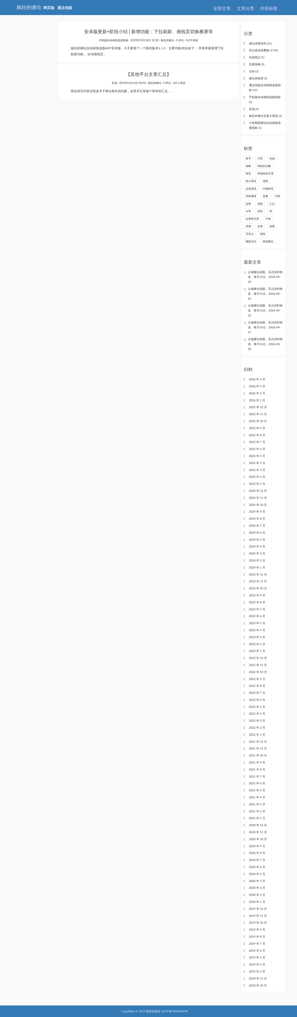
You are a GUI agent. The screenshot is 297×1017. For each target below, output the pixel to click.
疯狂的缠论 (167, 40)
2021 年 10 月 (258, 755)
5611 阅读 (179, 83)
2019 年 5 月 (257, 957)
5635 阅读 (192, 40)
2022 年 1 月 (257, 734)
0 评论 (180, 40)
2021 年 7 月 (257, 776)
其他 (114, 83)
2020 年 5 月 (257, 874)
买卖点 (250, 233)
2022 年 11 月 (258, 665)
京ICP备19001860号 (174, 1011)
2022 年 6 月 (257, 699)
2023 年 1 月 (257, 651)
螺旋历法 (251, 241)
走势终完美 (252, 218)
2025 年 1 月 (257, 483)
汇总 (272, 203)
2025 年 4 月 (257, 463)
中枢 (277, 196)
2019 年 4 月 (257, 964)
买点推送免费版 (263, 50)
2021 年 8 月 (257, 769)
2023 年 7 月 (257, 609)
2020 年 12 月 (258, 825)
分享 (248, 211)
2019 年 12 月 (258, 908)
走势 (260, 226)
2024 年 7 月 (257, 525)
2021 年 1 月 (257, 818)
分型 (260, 158)
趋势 (248, 203)
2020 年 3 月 (257, 887)
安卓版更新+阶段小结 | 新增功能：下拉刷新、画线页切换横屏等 (148, 31)
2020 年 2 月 (257, 894)
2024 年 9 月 (257, 511)
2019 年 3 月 (257, 971)
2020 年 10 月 (258, 839)
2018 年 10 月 (258, 985)
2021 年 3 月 (257, 804)
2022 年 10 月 (258, 672)
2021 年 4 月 (257, 797)
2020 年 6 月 (257, 867)
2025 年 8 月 (257, 435)
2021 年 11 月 (258, 748)
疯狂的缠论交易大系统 (265, 115)
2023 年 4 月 (257, 630)
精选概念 (268, 241)
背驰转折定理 (265, 173)
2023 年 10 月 (258, 588)
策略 (248, 166)
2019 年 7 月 (257, 943)
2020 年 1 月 (257, 901)
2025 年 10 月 (258, 421)
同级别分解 (264, 166)
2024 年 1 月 (257, 567)
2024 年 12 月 (258, 490)
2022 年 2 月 (257, 727)
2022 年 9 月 (257, 679)
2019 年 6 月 (257, 950)
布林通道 (251, 196)
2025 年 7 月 (257, 442)
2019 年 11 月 (258, 915)
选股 (260, 203)
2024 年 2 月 (257, 560)
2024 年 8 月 (257, 518)
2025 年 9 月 (257, 428)
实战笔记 (256, 57)
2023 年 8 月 (257, 602)
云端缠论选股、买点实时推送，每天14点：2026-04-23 (265, 293)
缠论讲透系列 (260, 43)
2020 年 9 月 (257, 846)
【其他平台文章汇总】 (148, 74)
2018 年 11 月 (258, 978)
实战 (272, 158)
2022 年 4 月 (257, 713)
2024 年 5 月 (257, 539)
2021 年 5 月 (257, 790)
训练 (260, 211)
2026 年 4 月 (257, 379)
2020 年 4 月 (257, 881)
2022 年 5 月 (257, 706)
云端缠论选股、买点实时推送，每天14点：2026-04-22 (265, 310)
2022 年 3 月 (257, 720)
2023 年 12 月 (258, 574)
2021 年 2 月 (257, 811)
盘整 (265, 196)
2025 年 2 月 (257, 476)
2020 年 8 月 (257, 853)
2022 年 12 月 (258, 658)
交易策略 (256, 64)
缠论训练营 (258, 78)
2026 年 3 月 (257, 386)
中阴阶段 (268, 188)
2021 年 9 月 (257, 762)
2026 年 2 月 (257, 393)
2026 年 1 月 (257, 400)
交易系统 (251, 188)
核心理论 (251, 181)
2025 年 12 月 (258, 407)
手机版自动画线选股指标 (113, 40)
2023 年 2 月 (257, 644)
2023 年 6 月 (257, 616)
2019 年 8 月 (257, 936)
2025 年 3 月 (257, 470)
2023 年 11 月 (258, 581)
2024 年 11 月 (258, 497)
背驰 (248, 226)
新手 (248, 158)
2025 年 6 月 (257, 449)
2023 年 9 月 (257, 595)
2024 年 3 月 (257, 553)
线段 (262, 233)
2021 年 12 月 (258, 741)
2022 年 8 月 (257, 685)
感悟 (265, 181)
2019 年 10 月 (258, 922)
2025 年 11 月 (258, 414)
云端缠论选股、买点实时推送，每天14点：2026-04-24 (265, 277)
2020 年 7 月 (257, 860)
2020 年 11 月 (258, 832)
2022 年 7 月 (257, 692)
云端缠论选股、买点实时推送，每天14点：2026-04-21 (265, 327)
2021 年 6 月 (257, 783)
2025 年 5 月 (257, 456)
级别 (248, 173)
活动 (254, 71)
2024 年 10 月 (258, 504)
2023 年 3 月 (257, 637)
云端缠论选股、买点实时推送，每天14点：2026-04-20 (265, 344)
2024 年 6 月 (257, 532)
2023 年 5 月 (257, 623)
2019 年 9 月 (257, 929)
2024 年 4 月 (257, 546)
